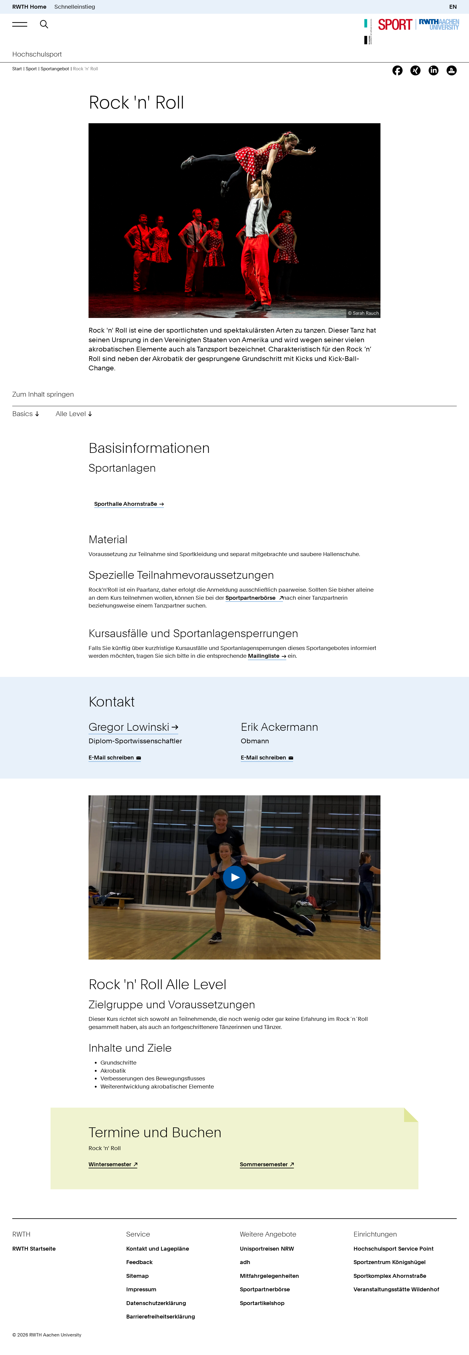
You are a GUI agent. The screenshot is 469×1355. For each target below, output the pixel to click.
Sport (31, 68)
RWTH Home (29, 6)
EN (453, 6)
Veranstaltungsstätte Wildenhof (396, 1289)
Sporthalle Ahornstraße (125, 503)
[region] (234, 506)
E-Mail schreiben (111, 757)
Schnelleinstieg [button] (74, 6)
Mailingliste (263, 655)
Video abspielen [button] (234, 877)
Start (17, 68)
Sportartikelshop (262, 1303)
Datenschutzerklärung (156, 1303)
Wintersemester (110, 1164)
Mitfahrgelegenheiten (269, 1275)
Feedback (139, 1262)
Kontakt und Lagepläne (157, 1248)
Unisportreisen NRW (267, 1248)
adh (245, 1262)
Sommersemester (264, 1164)
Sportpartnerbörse (251, 597)
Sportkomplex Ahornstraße (390, 1275)
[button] (19, 24)
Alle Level (72, 413)
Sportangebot (55, 68)
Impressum (141, 1289)
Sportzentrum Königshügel (390, 1262)
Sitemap (137, 1275)
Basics (22, 413)
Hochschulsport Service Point (394, 1248)
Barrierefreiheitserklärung (160, 1316)
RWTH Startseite (34, 1248)
